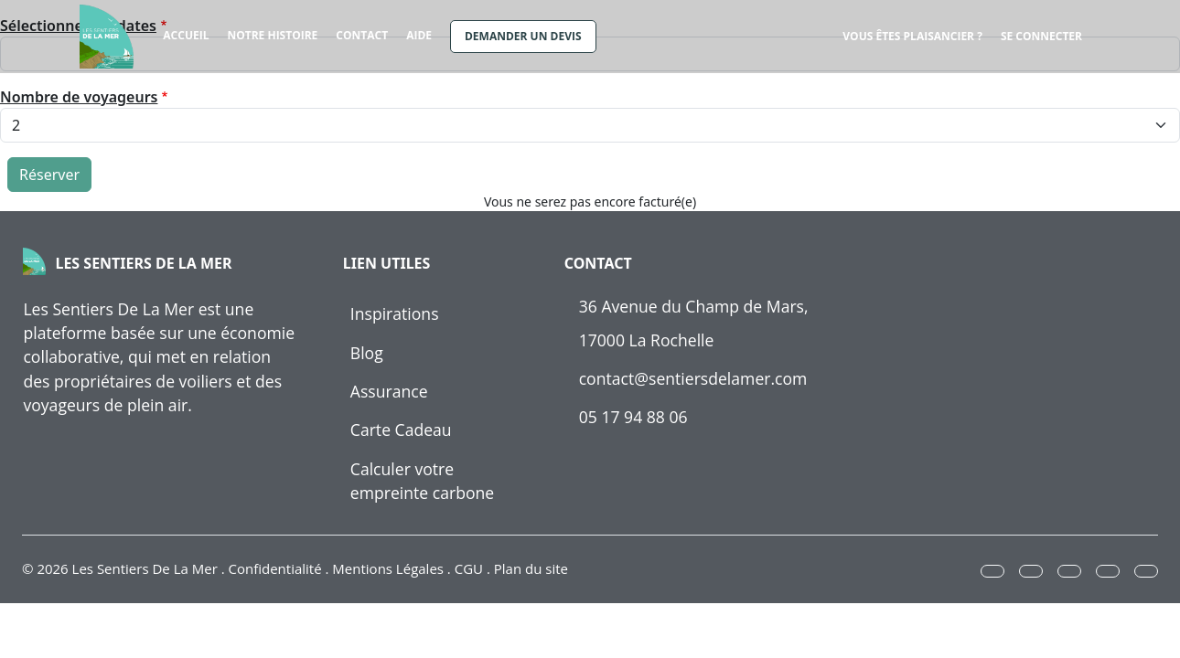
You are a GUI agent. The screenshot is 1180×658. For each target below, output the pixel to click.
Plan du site (531, 568)
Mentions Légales (388, 568)
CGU (469, 568)
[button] (992, 571)
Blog (366, 353)
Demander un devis (523, 36)
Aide (419, 35)
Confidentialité (275, 568)
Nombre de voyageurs (78, 97)
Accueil (186, 35)
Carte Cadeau (401, 429)
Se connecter (1041, 36)
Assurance (389, 391)
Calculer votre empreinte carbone (422, 481)
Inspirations (394, 313)
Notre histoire (272, 35)
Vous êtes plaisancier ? (912, 36)
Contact (362, 35)
